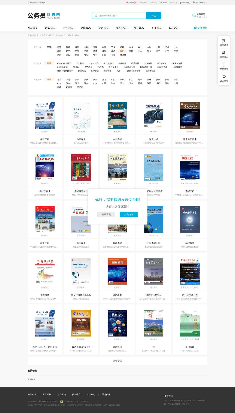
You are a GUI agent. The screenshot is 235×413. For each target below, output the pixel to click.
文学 (158, 47)
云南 (131, 83)
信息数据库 (150, 71)
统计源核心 (108, 63)
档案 (77, 51)
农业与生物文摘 (133, 71)
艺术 (167, 47)
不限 (49, 47)
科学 (158, 51)
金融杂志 (103, 27)
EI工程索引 (162, 63)
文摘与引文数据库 (65, 71)
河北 (104, 79)
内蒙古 (69, 87)
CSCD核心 (93, 63)
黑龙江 (80, 87)
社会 (149, 51)
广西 (104, 83)
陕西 (149, 83)
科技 (104, 47)
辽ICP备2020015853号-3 (48, 401)
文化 (176, 47)
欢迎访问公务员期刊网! (37, 2)
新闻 (59, 55)
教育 (59, 47)
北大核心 (80, 63)
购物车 (132, 2)
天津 (77, 79)
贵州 (122, 83)
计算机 (123, 55)
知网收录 (122, 63)
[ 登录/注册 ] (185, 2)
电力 (140, 47)
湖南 (86, 83)
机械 (122, 47)
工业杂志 (156, 27)
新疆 (59, 87)
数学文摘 (108, 71)
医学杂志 (68, 27)
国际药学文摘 (146, 67)
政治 (104, 55)
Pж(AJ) (100, 67)
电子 (95, 55)
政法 (113, 51)
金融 (86, 47)
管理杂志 (121, 27)
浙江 (95, 79)
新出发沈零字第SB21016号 (54, 405)
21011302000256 (81, 401)
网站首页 (33, 27)
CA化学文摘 (177, 63)
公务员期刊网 (45, 35)
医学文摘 (95, 71)
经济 (77, 47)
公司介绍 (32, 394)
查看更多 (117, 361)
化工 (140, 51)
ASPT (119, 71)
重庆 (122, 79)
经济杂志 (86, 27)
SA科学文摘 (62, 67)
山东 (59, 83)
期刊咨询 (31, 379)
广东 (95, 83)
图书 (68, 51)
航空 (77, 55)
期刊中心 (143, 2)
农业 (131, 47)
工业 (113, 47)
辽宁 (140, 79)
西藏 (140, 83)
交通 (86, 51)
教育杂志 (50, 27)
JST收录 (88, 67)
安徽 (158, 79)
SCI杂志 (163, 2)
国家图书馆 (162, 67)
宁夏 (176, 83)
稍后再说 (106, 214)
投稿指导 (173, 2)
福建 (167, 79)
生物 (176, 51)
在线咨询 (202, 15)
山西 (113, 79)
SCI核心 (76, 67)
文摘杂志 (82, 71)
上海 (68, 79)
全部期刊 (202, 27)
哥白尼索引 (113, 67)
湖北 (77, 83)
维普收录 (135, 63)
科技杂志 (139, 27)
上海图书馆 (177, 67)
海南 (113, 83)
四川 (131, 79)
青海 (167, 83)
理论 (86, 55)
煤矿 (122, 51)
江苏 (86, 79)
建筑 (59, 51)
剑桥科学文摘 (129, 67)
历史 (68, 55)
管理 (95, 47)
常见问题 (106, 394)
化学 (167, 51)
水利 (149, 47)
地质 (131, 51)
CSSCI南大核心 (64, 63)
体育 (95, 51)
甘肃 (158, 83)
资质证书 (46, 394)
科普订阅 (153, 2)
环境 (104, 51)
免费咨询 (128, 214)
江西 (176, 79)
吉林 (149, 79)
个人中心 (91, 394)
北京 (59, 79)
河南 (68, 83)
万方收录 (148, 63)
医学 (68, 47)
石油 (113, 55)
